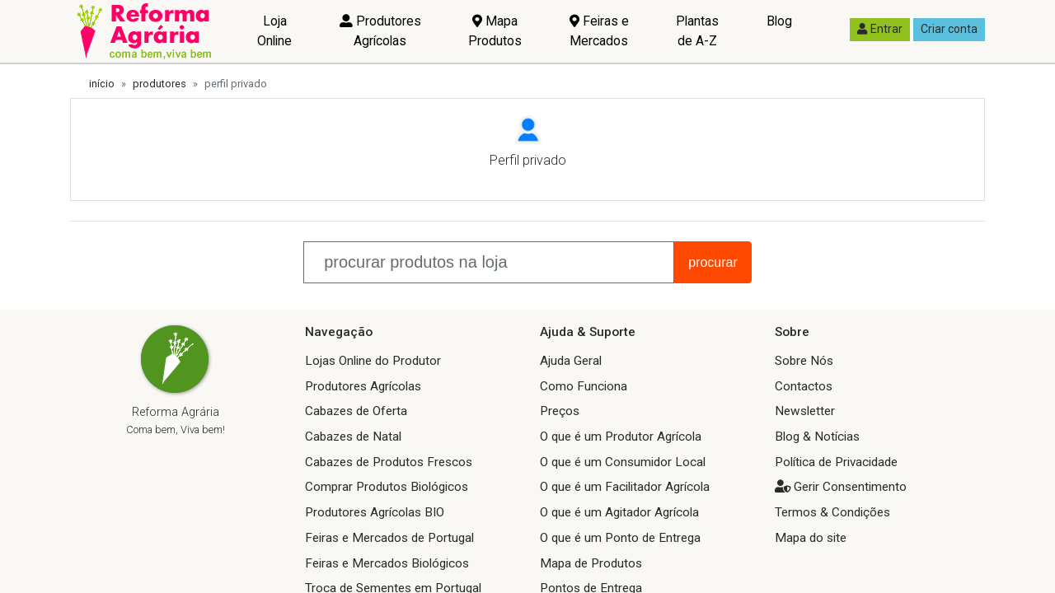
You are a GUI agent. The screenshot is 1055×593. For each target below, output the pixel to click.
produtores (159, 83)
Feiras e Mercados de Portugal (389, 537)
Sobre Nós (804, 360)
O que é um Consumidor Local (623, 462)
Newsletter (805, 411)
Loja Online (274, 31)
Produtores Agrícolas (380, 31)
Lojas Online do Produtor (373, 360)
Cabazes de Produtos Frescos (388, 462)
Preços (559, 411)
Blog (779, 21)
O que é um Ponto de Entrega (620, 537)
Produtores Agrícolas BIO (374, 512)
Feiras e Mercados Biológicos (387, 563)
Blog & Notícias (817, 436)
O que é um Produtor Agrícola (620, 436)
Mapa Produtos (495, 31)
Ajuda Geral (571, 360)
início (102, 83)
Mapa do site (810, 537)
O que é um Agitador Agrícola (619, 512)
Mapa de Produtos (591, 563)
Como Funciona (583, 386)
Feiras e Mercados (599, 31)
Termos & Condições (832, 512)
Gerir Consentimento (850, 486)
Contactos (803, 386)
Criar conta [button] (949, 28)
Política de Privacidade (836, 462)
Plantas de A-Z (697, 31)
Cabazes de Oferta (356, 411)
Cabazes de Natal (353, 436)
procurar (713, 262)
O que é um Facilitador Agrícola (625, 486)
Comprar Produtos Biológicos (386, 486)
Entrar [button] (880, 28)
